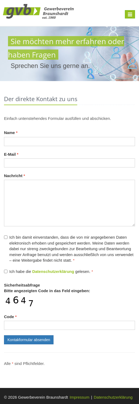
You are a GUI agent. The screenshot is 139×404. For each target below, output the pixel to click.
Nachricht (14, 175)
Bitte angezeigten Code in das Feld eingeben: (47, 288)
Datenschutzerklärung (113, 397)
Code (10, 316)
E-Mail (11, 154)
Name (11, 132)
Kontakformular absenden (28, 340)
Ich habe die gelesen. (48, 271)
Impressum (79, 397)
